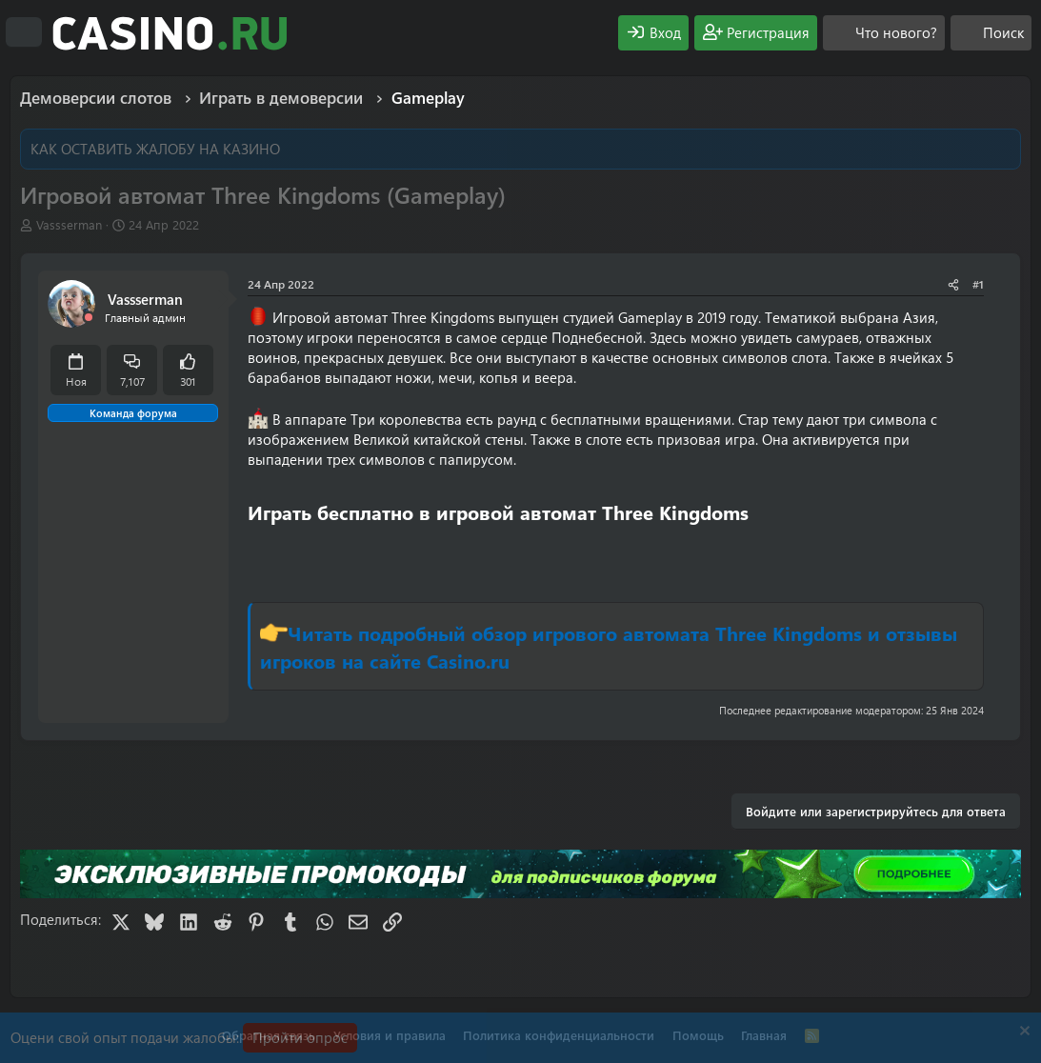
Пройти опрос (300, 1037)
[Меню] (24, 32)
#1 (978, 283)
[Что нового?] (884, 32)
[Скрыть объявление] (1022, 1033)
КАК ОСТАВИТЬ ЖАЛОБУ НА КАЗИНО (155, 148)
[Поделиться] (953, 284)
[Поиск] (991, 32)
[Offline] (88, 318)
